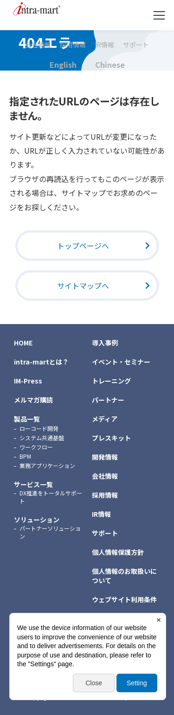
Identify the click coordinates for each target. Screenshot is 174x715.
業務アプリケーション (47, 465)
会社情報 (38, 45)
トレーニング (111, 380)
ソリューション (36, 519)
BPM (25, 456)
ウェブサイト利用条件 (124, 599)
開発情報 (105, 457)
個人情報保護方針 (118, 552)
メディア (104, 418)
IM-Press (28, 380)
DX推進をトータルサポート (50, 497)
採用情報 (73, 45)
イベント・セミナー (121, 361)
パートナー (108, 399)
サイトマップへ (83, 285)
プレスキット (111, 437)
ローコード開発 (38, 428)
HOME (23, 342)
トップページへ (83, 245)
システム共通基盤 (41, 438)
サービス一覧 (33, 484)
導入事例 (105, 342)
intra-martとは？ (41, 361)
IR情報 (104, 45)
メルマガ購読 (33, 399)
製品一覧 (27, 418)
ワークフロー (36, 447)
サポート (136, 45)
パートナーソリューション (50, 532)
